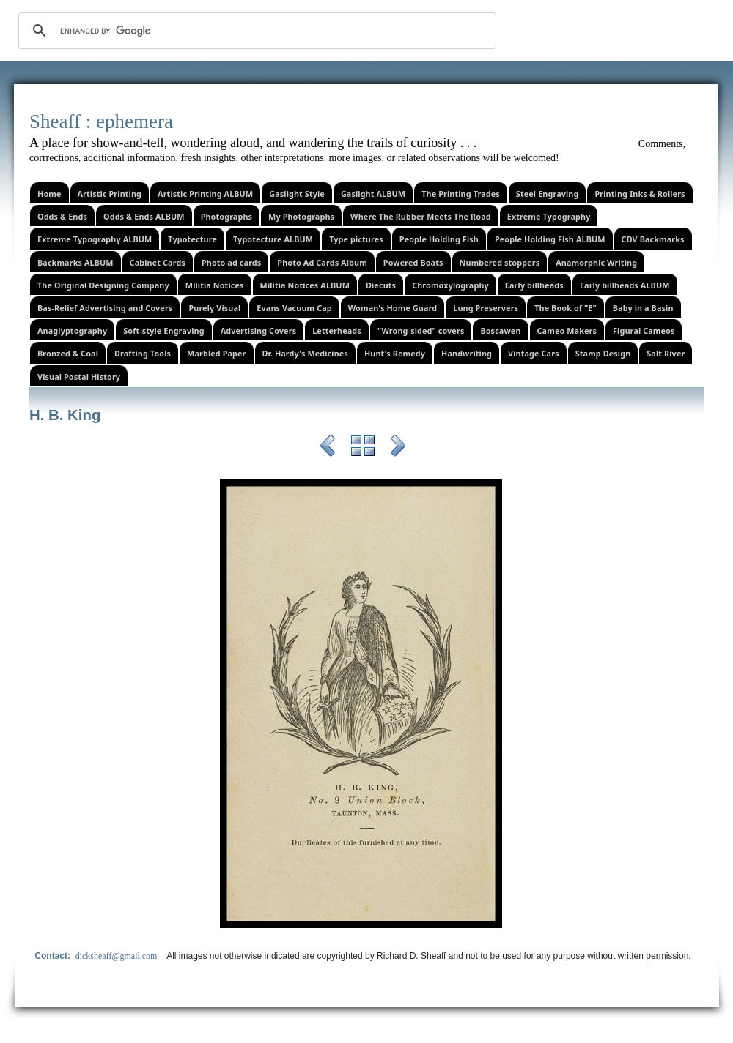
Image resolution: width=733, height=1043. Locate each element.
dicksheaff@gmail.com (116, 956)
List (362, 448)
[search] (255, 31)
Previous (327, 448)
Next (398, 448)
